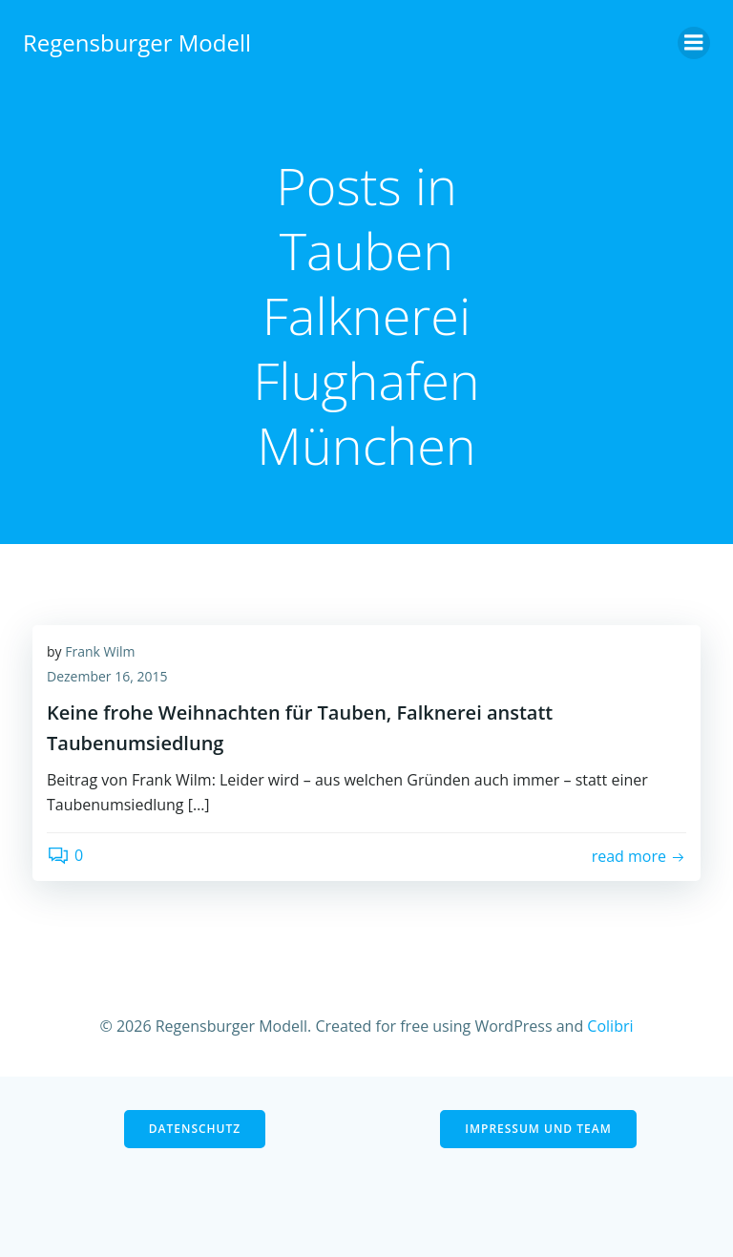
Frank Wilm (100, 651)
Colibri (610, 1026)
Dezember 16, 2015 (107, 676)
